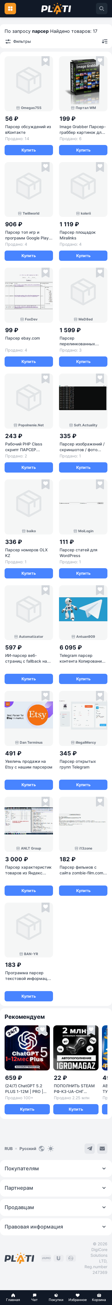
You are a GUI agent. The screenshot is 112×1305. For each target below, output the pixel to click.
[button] (13, 1297)
